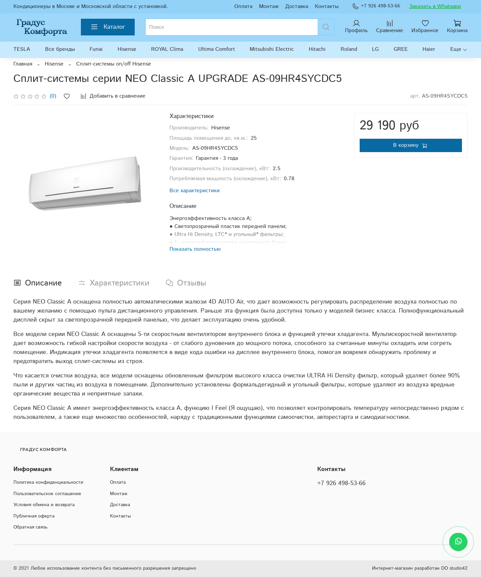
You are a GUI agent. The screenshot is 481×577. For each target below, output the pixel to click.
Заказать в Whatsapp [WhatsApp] (435, 6)
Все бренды (60, 49)
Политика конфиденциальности (48, 482)
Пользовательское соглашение (47, 493)
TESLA (21, 49)
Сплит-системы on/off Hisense (113, 64)
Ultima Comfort (216, 49)
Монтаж (268, 6)
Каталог (107, 27)
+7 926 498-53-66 (376, 6)
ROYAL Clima (167, 49)
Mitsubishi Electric (272, 49)
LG (375, 49)
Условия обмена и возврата (44, 504)
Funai (96, 49)
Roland (349, 49)
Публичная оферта (33, 516)
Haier (429, 49)
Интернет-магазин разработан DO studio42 (420, 568)
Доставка (296, 6)
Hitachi (317, 49)
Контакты (327, 6)
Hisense (127, 49)
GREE (401, 49)
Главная (22, 64)
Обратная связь (30, 527)
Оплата (243, 6)
